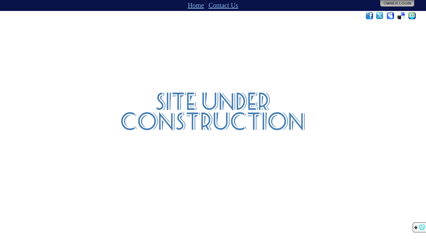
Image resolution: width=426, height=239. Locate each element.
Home (196, 5)
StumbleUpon (412, 15)
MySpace (390, 15)
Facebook (369, 15)
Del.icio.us (401, 15)
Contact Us (223, 5)
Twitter (380, 15)
